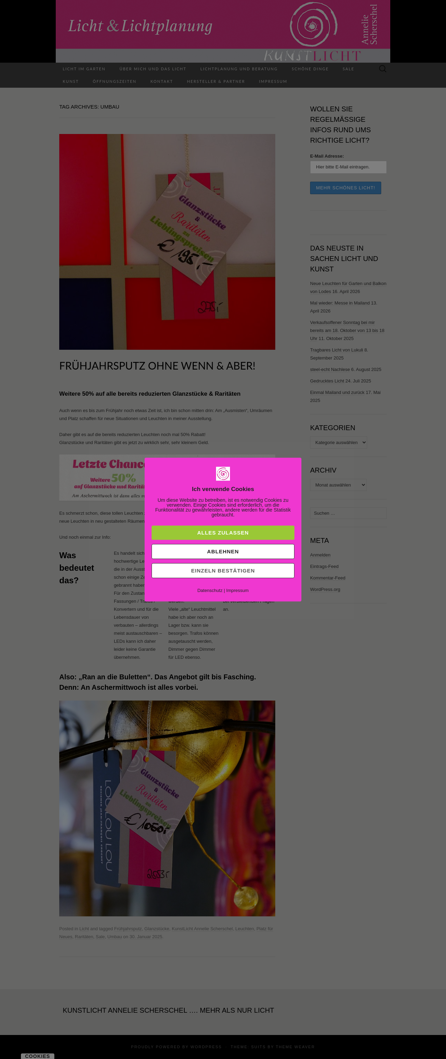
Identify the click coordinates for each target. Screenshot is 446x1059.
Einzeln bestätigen (223, 571)
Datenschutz (209, 590)
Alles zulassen (223, 533)
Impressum (237, 590)
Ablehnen (223, 551)
